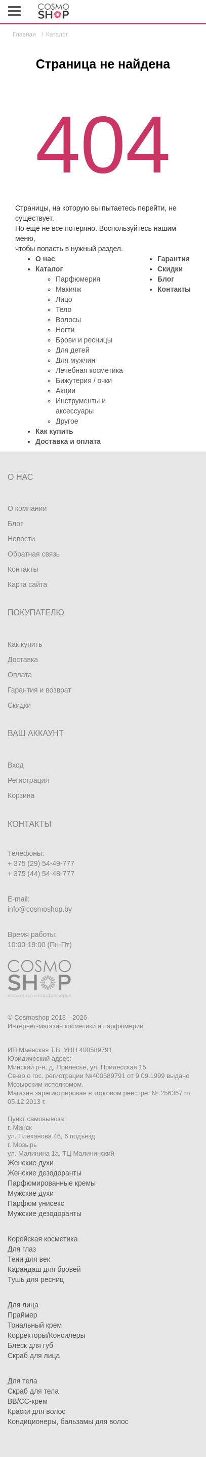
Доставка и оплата (68, 441)
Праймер (22, 1315)
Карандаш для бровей (44, 1269)
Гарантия (173, 259)
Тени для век (29, 1259)
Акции (65, 391)
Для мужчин (75, 360)
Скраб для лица (34, 1355)
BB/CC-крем (28, 1401)
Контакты (174, 289)
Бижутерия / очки (84, 380)
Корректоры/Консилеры (47, 1335)
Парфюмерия (78, 279)
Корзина (21, 795)
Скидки (170, 269)
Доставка (23, 659)
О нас (45, 259)
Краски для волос (36, 1411)
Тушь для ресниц (36, 1279)
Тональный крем (35, 1325)
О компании (27, 508)
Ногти (65, 330)
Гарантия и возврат (39, 690)
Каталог (49, 269)
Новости (21, 539)
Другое (67, 421)
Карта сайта (27, 584)
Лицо (64, 299)
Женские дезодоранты (44, 1173)
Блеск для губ (30, 1345)
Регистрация (28, 780)
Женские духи (31, 1163)
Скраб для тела (33, 1391)
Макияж (68, 289)
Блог (165, 279)
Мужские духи (31, 1193)
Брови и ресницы (84, 340)
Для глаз (22, 1249)
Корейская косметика (43, 1239)
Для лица (23, 1305)
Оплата (20, 675)
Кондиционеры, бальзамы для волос (68, 1421)
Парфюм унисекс (36, 1203)
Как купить (54, 431)
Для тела (22, 1381)
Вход (16, 765)
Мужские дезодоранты (44, 1213)
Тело (63, 309)
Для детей (72, 350)
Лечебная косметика (89, 370)
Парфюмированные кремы (52, 1183)
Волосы (68, 320)
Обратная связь (34, 554)
